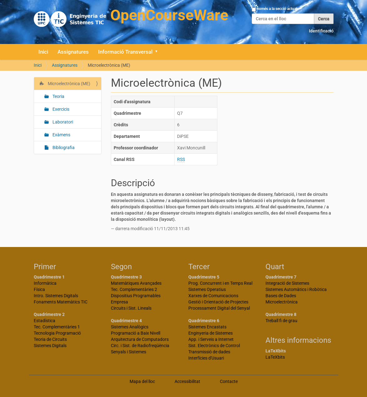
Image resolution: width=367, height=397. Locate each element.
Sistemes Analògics (129, 326)
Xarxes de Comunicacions (213, 295)
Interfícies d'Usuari (206, 358)
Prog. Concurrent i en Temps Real (220, 283)
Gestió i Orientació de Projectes (218, 301)
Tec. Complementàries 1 (57, 326)
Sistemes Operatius (207, 289)
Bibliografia (63, 147)
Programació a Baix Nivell (135, 333)
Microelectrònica (281, 301)
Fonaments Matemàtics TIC (60, 301)
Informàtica (45, 283)
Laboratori (62, 121)
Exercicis (60, 109)
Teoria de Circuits (50, 339)
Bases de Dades (280, 295)
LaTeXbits (275, 357)
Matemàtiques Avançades (136, 283)
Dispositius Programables (136, 295)
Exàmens (61, 134)
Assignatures (73, 52)
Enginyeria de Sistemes (210, 333)
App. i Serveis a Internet (211, 339)
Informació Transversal (125, 52)
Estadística (44, 320)
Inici (43, 52)
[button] (158, 52)
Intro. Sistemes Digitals (56, 295)
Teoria (58, 96)
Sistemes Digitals (50, 345)
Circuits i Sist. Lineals (131, 308)
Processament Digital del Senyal (219, 308)
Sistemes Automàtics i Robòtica (296, 289)
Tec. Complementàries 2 (134, 289)
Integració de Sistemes (287, 283)
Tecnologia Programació (57, 333)
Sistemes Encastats (207, 326)
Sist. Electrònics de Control (214, 345)
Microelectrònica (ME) (68, 83)
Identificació (321, 30)
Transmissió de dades (209, 351)
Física (39, 289)
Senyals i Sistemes (128, 351)
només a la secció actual (277, 9)
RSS (181, 159)
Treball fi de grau (281, 320)
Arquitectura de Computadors (140, 339)
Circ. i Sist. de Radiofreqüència (140, 345)
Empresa (119, 301)
